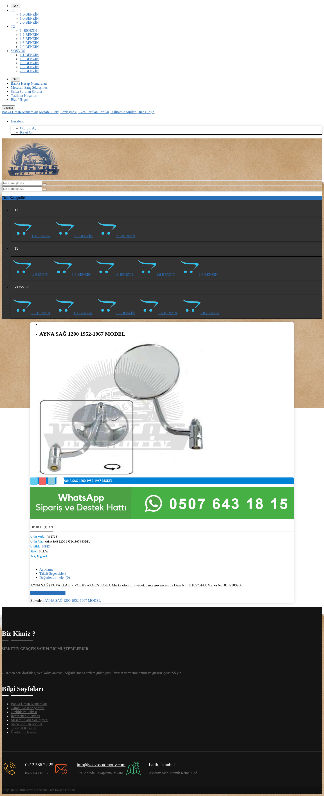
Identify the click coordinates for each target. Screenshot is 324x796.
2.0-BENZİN (29, 22)
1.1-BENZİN (29, 55)
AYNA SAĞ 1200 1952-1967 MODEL (73, 600)
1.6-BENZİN (29, 18)
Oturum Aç (28, 128)
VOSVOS (18, 51)
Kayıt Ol (26, 132)
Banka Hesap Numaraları (29, 83)
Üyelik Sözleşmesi (24, 732)
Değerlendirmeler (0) (54, 577)
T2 (13, 26)
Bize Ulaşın (19, 100)
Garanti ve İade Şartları (28, 708)
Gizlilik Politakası (24, 712)
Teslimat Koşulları (24, 95)
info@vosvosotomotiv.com (101, 764)
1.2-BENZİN (29, 34)
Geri (15, 6)
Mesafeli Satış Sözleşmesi (29, 87)
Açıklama (46, 569)
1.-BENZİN (28, 30)
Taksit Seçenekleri (52, 573)
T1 (13, 10)
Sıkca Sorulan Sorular (26, 91)
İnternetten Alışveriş (25, 716)
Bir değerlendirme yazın (47, 593)
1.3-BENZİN (29, 14)
